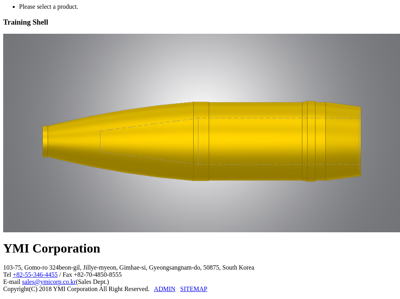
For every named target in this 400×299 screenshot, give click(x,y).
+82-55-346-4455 (35, 274)
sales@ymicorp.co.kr (49, 281)
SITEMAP (193, 288)
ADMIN (164, 288)
